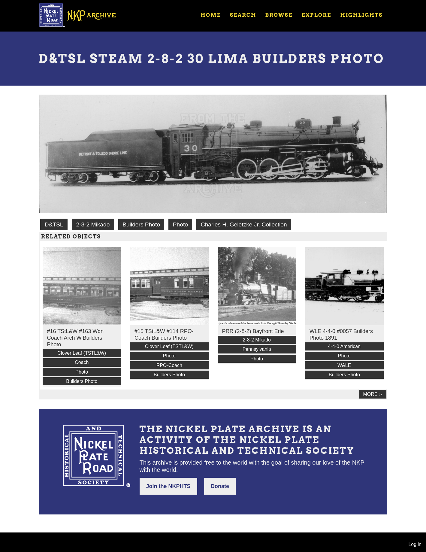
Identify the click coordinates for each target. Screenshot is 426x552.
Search (243, 15)
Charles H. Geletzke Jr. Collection (244, 224)
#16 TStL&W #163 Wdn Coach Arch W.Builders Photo (75, 337)
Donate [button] (220, 486)
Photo (180, 224)
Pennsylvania (257, 349)
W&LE (344, 365)
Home (211, 15)
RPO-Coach (169, 365)
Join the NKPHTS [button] (168, 486)
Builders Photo (141, 224)
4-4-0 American (344, 346)
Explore (316, 15)
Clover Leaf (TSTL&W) (81, 353)
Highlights (361, 15)
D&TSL (54, 224)
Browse (278, 15)
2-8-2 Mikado (93, 224)
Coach (82, 362)
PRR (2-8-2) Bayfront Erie (253, 331)
